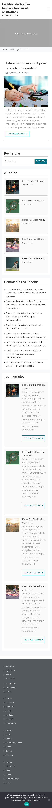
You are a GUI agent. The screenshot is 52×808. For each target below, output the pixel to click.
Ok (26, 804)
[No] (49, 800)
